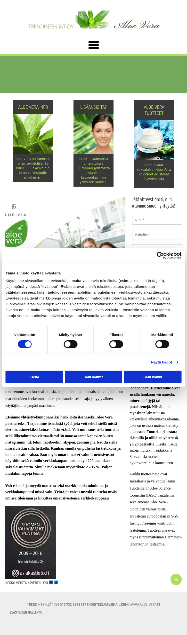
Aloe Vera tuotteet (154, 110)
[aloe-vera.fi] (93, 74)
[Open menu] (93, 45)
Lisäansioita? (93, 107)
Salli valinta (93, 377)
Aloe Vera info (33, 107)
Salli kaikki (152, 377)
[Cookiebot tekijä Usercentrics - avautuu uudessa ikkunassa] (160, 255)
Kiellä (34, 377)
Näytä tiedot (161, 362)
